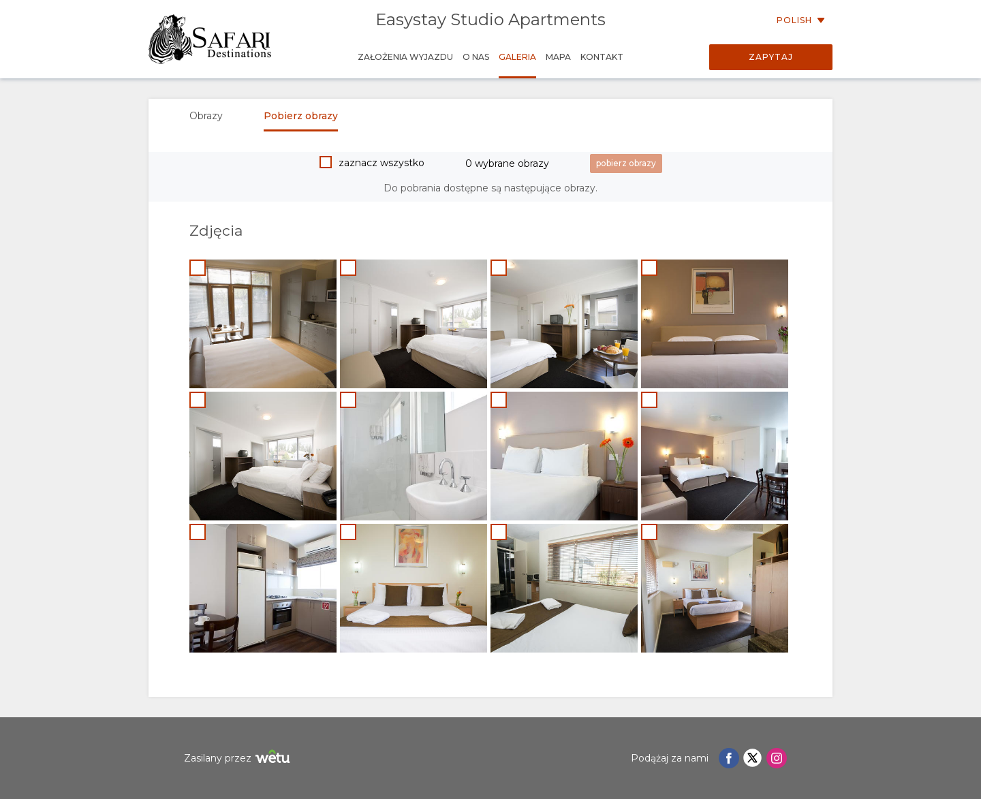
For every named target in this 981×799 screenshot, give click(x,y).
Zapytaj (771, 57)
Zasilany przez (239, 758)
